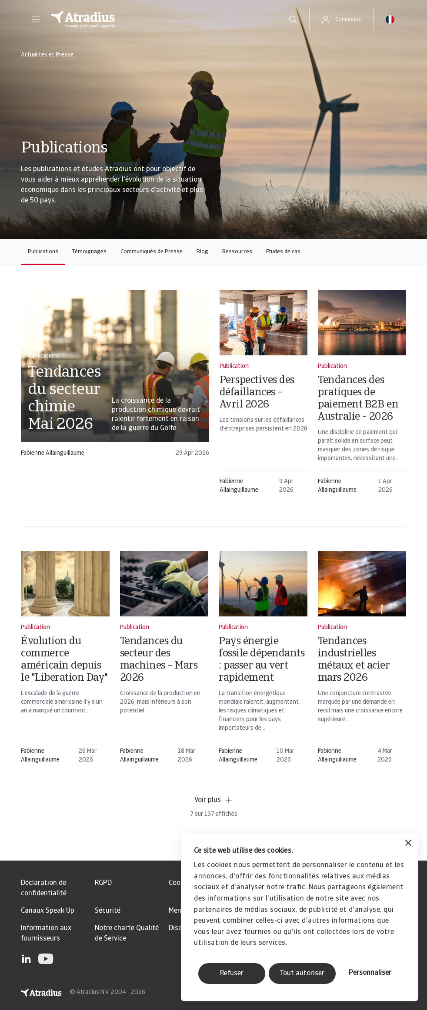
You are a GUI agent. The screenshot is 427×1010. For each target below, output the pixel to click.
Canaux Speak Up (47, 910)
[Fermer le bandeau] (408, 844)
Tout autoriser (302, 973)
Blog (202, 252)
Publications (43, 252)
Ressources (237, 252)
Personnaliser (370, 973)
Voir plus (213, 800)
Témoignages (89, 252)
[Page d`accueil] (160, 19)
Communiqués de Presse (151, 252)
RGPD (103, 883)
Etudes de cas (283, 252)
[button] (35, 19)
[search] (293, 20)
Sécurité (107, 910)
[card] (115, 377)
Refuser (232, 973)
